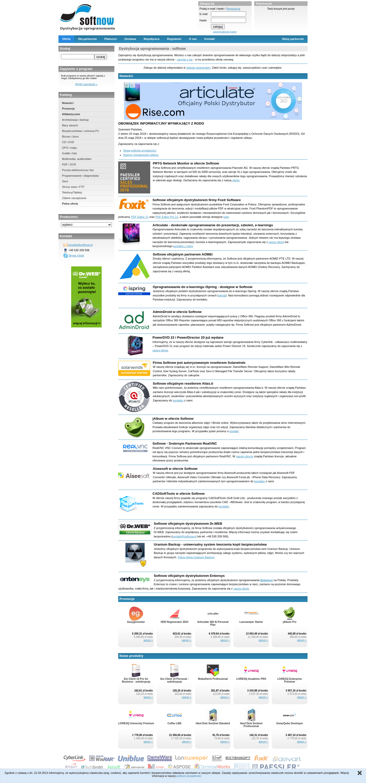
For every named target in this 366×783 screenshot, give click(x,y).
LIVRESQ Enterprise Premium (289, 680)
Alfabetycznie (71, 114)
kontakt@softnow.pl (80, 244)
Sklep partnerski (293, 38)
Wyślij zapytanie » (86, 84)
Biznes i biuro (70, 136)
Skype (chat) (76, 255)
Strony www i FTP (73, 186)
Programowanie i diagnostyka (80, 175)
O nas (193, 38)
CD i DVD (68, 142)
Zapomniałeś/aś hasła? (225, 32)
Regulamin (174, 38)
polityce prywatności (188, 775)
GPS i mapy (69, 147)
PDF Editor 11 (139, 216)
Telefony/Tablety (72, 192)
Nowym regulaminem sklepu (140, 154)
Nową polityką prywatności (139, 150)
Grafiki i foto (69, 153)
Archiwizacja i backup (75, 119)
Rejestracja (233, 8)
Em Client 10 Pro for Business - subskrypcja (136, 680)
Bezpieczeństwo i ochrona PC (80, 130)
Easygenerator (136, 622)
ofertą (235, 180)
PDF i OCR (69, 164)
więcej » (148, 640)
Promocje (68, 108)
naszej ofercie (244, 456)
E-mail (203, 14)
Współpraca (151, 38)
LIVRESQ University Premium (136, 723)
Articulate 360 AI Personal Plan (212, 623)
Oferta (66, 38)
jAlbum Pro (289, 622)
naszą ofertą (276, 242)
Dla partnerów (87, 38)
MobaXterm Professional (213, 678)
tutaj (226, 216)
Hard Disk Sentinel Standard (213, 723)
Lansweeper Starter (251, 622)
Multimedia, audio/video (77, 158)
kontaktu (178, 400)
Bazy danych (70, 125)
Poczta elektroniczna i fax (78, 170)
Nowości (67, 102)
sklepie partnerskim (198, 67)
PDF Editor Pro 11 (167, 216)
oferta (221, 295)
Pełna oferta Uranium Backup (196, 557)
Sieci (65, 181)
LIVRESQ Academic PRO (251, 678)
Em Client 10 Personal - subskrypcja (174, 680)
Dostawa (130, 38)
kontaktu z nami (183, 246)
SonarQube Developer (289, 723)
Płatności (110, 38)
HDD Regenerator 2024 (174, 622)
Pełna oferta (70, 203)
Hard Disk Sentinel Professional (251, 725)
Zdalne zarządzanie (74, 198)
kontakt (234, 431)
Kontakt (209, 38)
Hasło (203, 20)
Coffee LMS (174, 723)
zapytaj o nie (185, 59)
